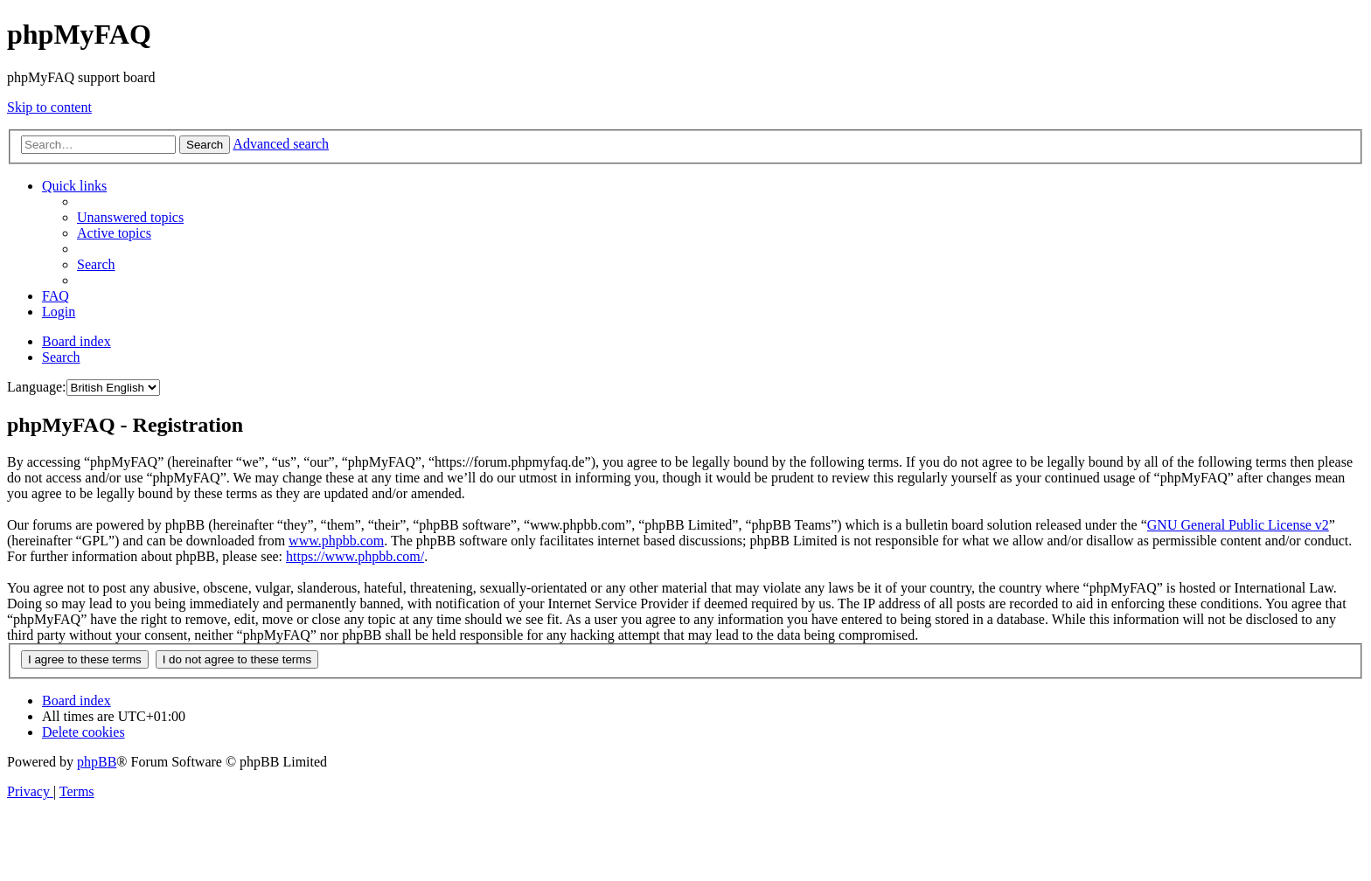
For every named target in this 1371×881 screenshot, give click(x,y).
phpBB (96, 761)
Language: (36, 386)
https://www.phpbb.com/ (355, 556)
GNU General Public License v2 (1238, 524)
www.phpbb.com (336, 540)
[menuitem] (130, 217)
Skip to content (49, 107)
